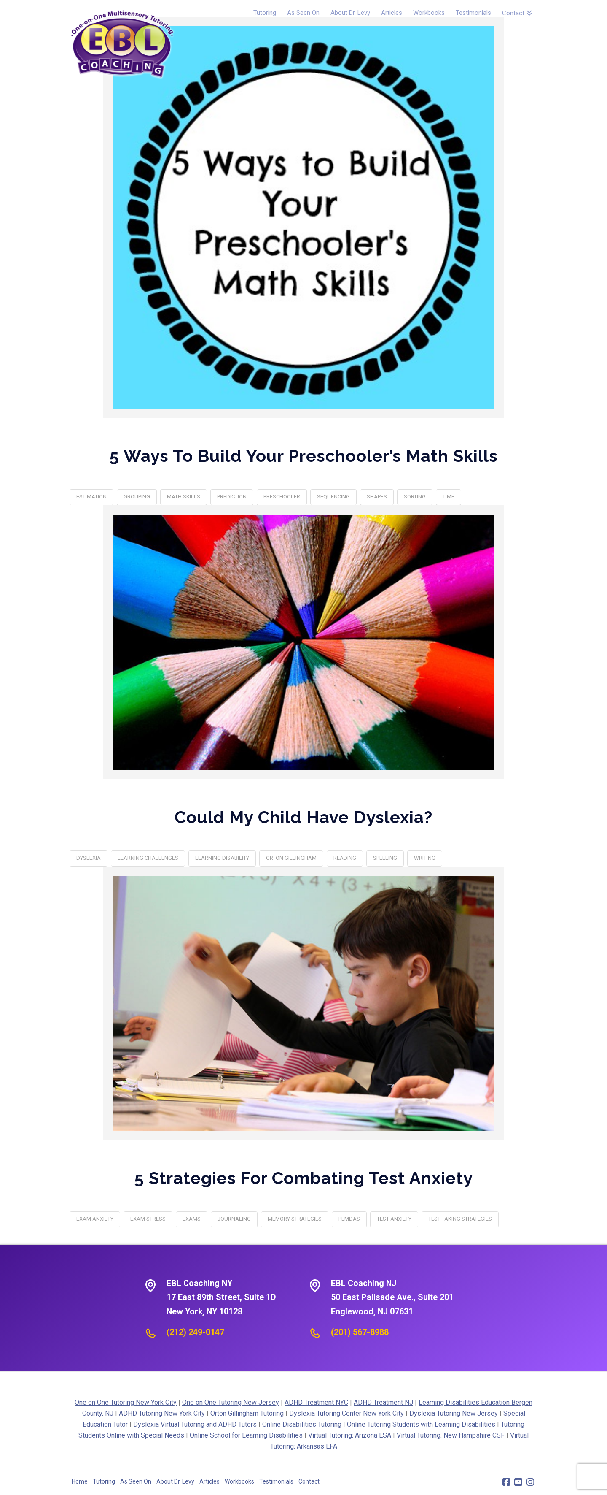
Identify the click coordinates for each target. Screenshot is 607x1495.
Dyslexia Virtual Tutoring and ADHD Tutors (195, 1424)
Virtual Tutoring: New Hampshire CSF (451, 1435)
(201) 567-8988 (360, 1332)
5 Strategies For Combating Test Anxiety (303, 1178)
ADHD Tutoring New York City (162, 1413)
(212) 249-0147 (195, 1332)
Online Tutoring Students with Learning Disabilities (421, 1424)
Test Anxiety (394, 1219)
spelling (385, 858)
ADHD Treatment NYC (316, 1402)
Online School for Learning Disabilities (246, 1435)
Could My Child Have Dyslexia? (303, 817)
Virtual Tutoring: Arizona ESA (349, 1435)
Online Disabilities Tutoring (301, 1424)
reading (344, 858)
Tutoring (104, 1481)
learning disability (222, 858)
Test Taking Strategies (460, 1219)
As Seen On (135, 1481)
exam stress (148, 1219)
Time (448, 496)
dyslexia (88, 858)
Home (80, 1481)
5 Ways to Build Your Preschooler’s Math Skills (304, 456)
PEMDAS (349, 1219)
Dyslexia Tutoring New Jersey (453, 1413)
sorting (415, 496)
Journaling (234, 1219)
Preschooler (281, 496)
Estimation (91, 496)
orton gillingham (291, 858)
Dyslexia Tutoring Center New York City (346, 1413)
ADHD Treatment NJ (383, 1402)
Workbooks (239, 1481)
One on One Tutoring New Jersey (230, 1402)
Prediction (232, 496)
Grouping (137, 496)
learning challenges (148, 858)
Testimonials (276, 1481)
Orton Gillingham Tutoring (247, 1413)
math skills (183, 496)
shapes (377, 496)
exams (192, 1219)
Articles (209, 1481)
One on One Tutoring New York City (126, 1402)
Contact (309, 1481)
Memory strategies (295, 1219)
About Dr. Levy (175, 1481)
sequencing (333, 496)
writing (424, 858)
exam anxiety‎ (94, 1219)
